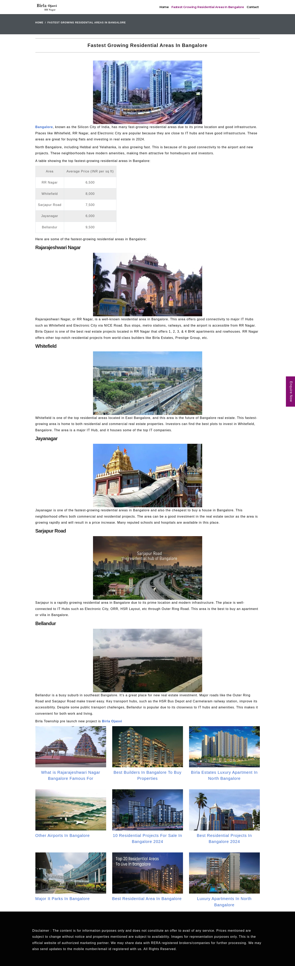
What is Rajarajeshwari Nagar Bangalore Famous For (70, 775)
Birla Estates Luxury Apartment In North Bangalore (224, 775)
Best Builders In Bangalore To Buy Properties (147, 775)
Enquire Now (291, 391)
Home (164, 7)
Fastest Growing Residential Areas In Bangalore (207, 7)
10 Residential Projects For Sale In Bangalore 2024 (147, 838)
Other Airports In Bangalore (62, 835)
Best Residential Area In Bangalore (147, 898)
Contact (253, 7)
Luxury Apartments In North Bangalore (224, 901)
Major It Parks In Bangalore (62, 898)
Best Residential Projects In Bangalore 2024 (224, 838)
